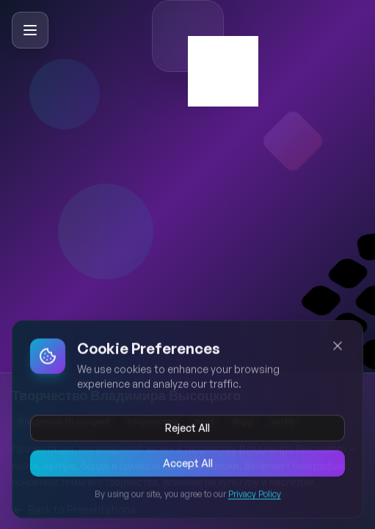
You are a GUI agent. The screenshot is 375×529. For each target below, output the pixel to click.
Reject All (187, 430)
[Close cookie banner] (337, 348)
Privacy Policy (254, 496)
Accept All (188, 465)
